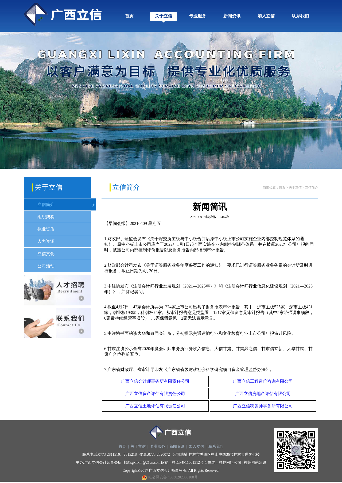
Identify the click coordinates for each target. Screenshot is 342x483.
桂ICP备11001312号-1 (189, 463)
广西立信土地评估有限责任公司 (155, 406)
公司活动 (46, 266)
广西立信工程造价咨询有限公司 (263, 381)
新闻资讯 (231, 16)
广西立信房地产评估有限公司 (263, 393)
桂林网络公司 (230, 463)
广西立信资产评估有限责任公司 (155, 393)
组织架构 (46, 216)
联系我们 (300, 16)
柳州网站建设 (255, 463)
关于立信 (163, 16)
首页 (129, 16)
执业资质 (46, 229)
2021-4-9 (196, 217)
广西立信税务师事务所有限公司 (263, 406)
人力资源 (46, 241)
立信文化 (46, 253)
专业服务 (197, 16)
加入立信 (266, 16)
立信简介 (46, 204)
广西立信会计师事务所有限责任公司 (155, 381)
